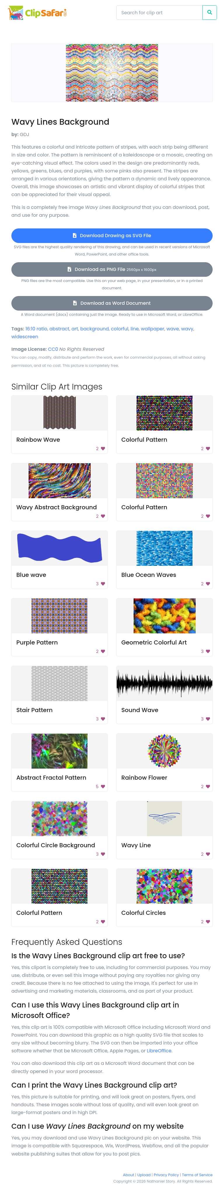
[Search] (159, 12)
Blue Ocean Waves (148, 575)
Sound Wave (139, 710)
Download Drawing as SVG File (112, 235)
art (74, 328)
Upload (144, 1174)
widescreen (24, 336)
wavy (187, 328)
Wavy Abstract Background (56, 507)
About (128, 1174)
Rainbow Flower (144, 778)
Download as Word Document (111, 303)
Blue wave (31, 575)
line (135, 328)
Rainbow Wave (38, 440)
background (94, 328)
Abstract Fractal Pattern (51, 778)
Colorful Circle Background (55, 845)
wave (173, 328)
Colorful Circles (143, 913)
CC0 (53, 349)
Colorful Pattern (144, 440)
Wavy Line (136, 845)
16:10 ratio (36, 328)
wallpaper (152, 328)
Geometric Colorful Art (154, 642)
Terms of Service (197, 1174)
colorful (120, 328)
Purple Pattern (37, 642)
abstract (59, 328)
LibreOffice (159, 1050)
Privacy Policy (166, 1174)
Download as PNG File (112, 269)
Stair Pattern (34, 710)
